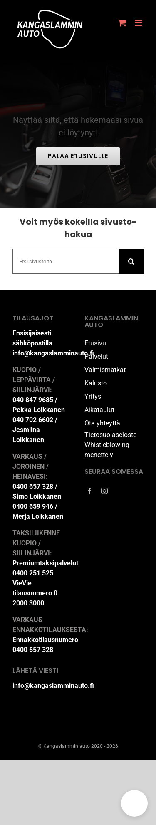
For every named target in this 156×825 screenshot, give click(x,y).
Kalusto (95, 383)
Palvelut (96, 356)
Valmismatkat (105, 370)
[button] (134, 803)
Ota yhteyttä (102, 423)
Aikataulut (99, 410)
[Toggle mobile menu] (139, 22)
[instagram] (104, 491)
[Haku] (131, 261)
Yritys (92, 396)
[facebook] (89, 491)
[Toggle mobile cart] (122, 22)
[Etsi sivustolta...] (65, 261)
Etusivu (95, 343)
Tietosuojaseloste (110, 435)
